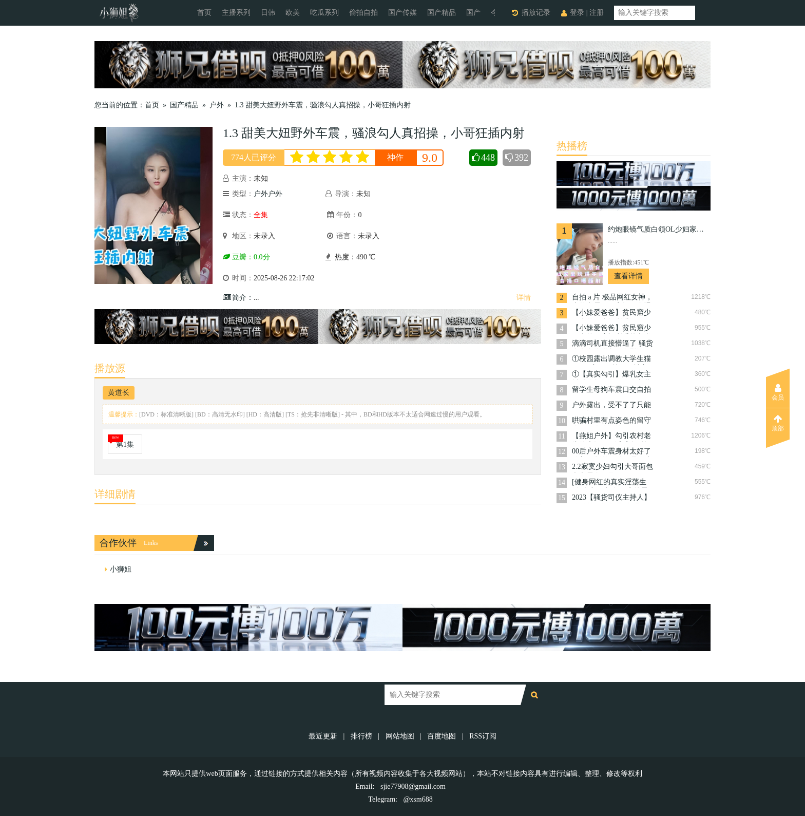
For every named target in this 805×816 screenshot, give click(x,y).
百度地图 (441, 736)
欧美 (292, 12)
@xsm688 (417, 799)
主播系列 (236, 12)
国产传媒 (402, 12)
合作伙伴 (118, 543)
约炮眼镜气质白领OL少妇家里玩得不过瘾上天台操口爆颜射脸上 (659, 229)
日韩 (268, 12)
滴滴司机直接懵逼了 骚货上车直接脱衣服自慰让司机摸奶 (612, 344)
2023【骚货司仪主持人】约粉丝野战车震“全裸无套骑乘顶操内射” (611, 498)
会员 (778, 392)
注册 (596, 12)
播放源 (109, 368)
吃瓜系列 (324, 12)
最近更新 (323, 736)
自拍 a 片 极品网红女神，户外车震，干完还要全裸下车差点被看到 (612, 298)
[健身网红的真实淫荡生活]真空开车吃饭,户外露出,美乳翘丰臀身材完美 (610, 483)
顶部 (778, 423)
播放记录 (536, 12)
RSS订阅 (482, 736)
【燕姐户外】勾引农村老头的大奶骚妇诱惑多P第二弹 (611, 437)
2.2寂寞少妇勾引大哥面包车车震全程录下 (612, 467)
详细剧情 (115, 494)
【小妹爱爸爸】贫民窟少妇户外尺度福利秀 (611, 313)
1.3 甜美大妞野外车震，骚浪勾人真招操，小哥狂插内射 (323, 105)
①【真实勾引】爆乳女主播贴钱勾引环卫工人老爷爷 (611, 375)
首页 (204, 12)
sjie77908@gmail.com (413, 786)
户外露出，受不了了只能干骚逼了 (611, 406)
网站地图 (400, 736)
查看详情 (628, 276)
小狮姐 (120, 569)
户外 (216, 105)
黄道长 (118, 392)
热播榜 (572, 145)
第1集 (125, 444)
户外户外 (268, 194)
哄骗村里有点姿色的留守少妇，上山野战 (611, 421)
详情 (523, 297)
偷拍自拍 (363, 12)
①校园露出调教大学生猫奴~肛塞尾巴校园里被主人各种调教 (611, 360)
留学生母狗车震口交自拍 (611, 389)
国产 (473, 12)
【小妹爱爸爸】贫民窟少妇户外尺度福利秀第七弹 (611, 329)
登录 (577, 12)
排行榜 (361, 736)
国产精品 (441, 12)
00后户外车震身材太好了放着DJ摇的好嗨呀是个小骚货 (612, 452)
